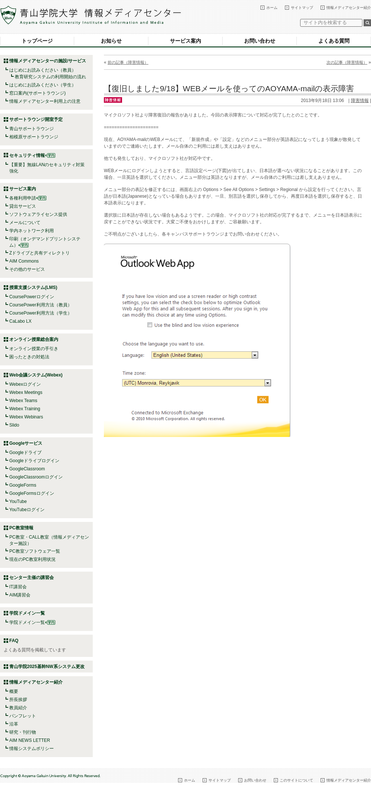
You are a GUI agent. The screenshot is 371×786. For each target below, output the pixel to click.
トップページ (37, 41)
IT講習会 (18, 586)
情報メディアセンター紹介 (348, 8)
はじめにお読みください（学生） (42, 85)
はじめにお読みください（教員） (42, 70)
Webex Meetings (25, 392)
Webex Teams (23, 400)
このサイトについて (296, 780)
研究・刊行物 (22, 732)
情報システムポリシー (31, 748)
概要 (13, 691)
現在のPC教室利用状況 (32, 559)
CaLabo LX (20, 321)
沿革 (13, 724)
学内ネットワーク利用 (31, 230)
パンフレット (22, 715)
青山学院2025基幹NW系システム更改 (47, 666)
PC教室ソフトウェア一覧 (34, 551)
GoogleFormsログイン (31, 493)
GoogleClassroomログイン (36, 477)
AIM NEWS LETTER (29, 740)
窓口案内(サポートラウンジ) (37, 93)
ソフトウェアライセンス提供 (38, 214)
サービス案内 (185, 41)
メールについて (24, 222)
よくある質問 (333, 41)
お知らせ (111, 41)
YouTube (18, 501)
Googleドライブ (25, 452)
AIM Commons (24, 261)
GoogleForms (22, 485)
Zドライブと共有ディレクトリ (39, 253)
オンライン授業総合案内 (33, 339)
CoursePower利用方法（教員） (40, 305)
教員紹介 (18, 707)
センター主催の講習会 (31, 577)
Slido (14, 425)
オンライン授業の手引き (33, 348)
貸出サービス (22, 206)
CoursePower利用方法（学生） (40, 313)
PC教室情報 (21, 527)
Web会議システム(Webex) (36, 375)
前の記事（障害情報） (128, 62)
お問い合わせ (259, 41)
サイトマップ (302, 8)
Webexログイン (25, 384)
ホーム (272, 8)
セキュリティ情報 (32, 155)
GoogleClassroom (27, 468)
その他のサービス (27, 269)
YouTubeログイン (27, 509)
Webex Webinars (26, 417)
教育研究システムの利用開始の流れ (50, 76)
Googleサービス (25, 443)
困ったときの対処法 (29, 356)
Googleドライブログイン (34, 460)
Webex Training (24, 408)
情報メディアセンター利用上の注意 (45, 101)
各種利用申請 (22, 198)
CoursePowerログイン (31, 296)
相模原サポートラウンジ (33, 136)
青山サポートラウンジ (31, 128)
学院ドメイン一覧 (32, 622)
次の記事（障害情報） (346, 62)
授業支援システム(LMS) (33, 287)
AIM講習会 (19, 595)
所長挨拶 (18, 699)
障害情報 (360, 100)
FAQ (14, 640)
